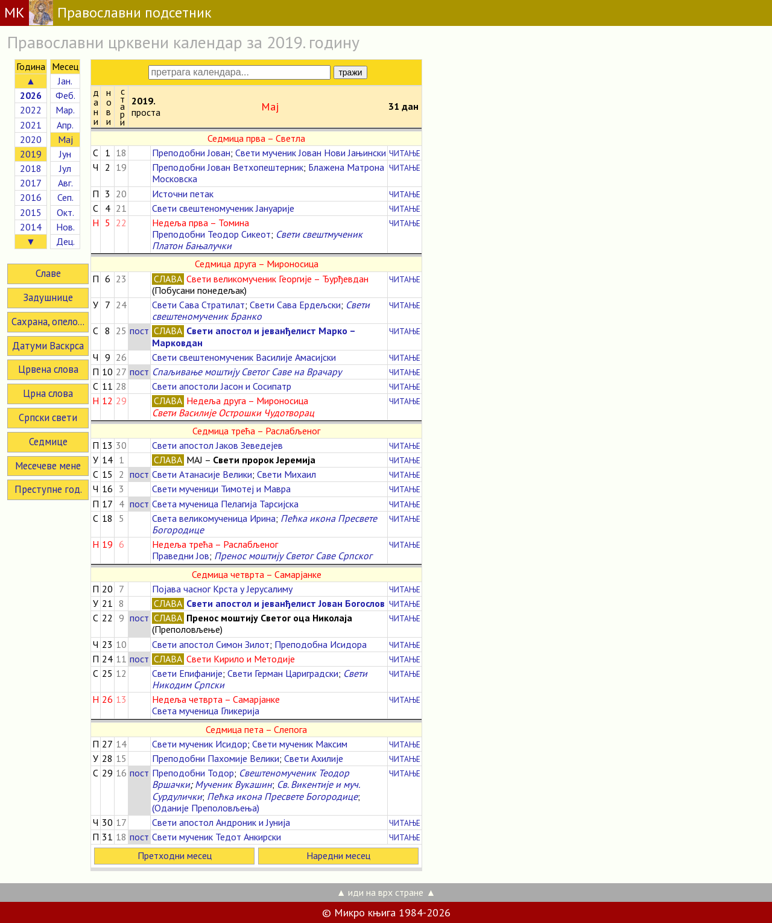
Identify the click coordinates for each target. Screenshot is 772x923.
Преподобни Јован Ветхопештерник (227, 167)
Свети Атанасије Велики (202, 474)
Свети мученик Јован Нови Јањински (310, 153)
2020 (31, 139)
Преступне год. (48, 489)
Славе (48, 273)
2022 (31, 110)
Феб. (65, 95)
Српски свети (48, 417)
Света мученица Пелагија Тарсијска (225, 504)
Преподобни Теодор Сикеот (211, 234)
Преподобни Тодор (193, 773)
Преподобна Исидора (320, 644)
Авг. (65, 183)
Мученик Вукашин (233, 784)
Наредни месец (338, 855)
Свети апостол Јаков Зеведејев (217, 445)
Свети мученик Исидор (199, 744)
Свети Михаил (286, 474)
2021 (31, 125)
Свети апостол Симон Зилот (211, 644)
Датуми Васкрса (48, 345)
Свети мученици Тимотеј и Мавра (221, 489)
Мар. (65, 110)
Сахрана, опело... (47, 321)
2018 (31, 168)
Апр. (65, 125)
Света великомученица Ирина (214, 518)
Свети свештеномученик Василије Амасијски (244, 357)
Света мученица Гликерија (205, 711)
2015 (31, 212)
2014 (31, 227)
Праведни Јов (180, 556)
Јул (65, 168)
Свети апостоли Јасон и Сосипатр (221, 386)
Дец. (65, 241)
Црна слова (48, 393)
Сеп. (65, 197)
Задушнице (48, 297)
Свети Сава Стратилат (198, 305)
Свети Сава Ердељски (295, 305)
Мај (65, 139)
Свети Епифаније (187, 673)
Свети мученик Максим (299, 744)
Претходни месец (175, 855)
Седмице (48, 441)
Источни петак (183, 194)
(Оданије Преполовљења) (205, 808)
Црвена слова (48, 369)
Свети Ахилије (313, 758)
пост (139, 331)
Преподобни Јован (191, 153)
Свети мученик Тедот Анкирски (216, 837)
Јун (65, 154)
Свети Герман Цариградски (282, 673)
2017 (31, 183)
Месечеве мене (48, 465)
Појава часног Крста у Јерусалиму (222, 589)
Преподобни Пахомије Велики (215, 758)
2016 (31, 197)
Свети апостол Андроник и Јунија (221, 822)
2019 (31, 154)
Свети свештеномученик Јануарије (223, 208)
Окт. (65, 212)
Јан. (65, 81)
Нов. (65, 227)
